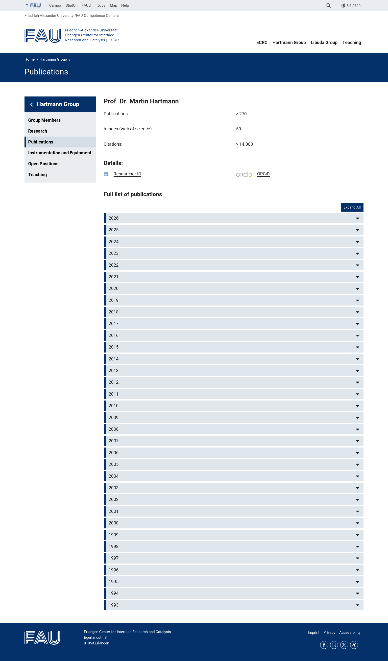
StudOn (71, 5)
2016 (114, 335)
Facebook (324, 645)
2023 (114, 253)
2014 (114, 358)
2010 (114, 405)
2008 (114, 429)
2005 (114, 464)
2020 (114, 288)
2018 (114, 311)
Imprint (313, 632)
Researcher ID (127, 173)
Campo (55, 5)
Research (37, 131)
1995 (114, 581)
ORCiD (263, 173)
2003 (114, 487)
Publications (40, 142)
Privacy (329, 632)
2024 (114, 241)
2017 (114, 323)
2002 (114, 499)
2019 (114, 300)
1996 (114, 569)
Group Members (44, 120)
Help (125, 5)
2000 (114, 522)
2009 (114, 417)
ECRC (261, 42)
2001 (114, 511)
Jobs (101, 5)
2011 (114, 394)
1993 (114, 605)
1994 (114, 593)
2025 (114, 229)
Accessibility (350, 632)
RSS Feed (334, 645)
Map (113, 5)
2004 (114, 476)
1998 (114, 546)
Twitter (344, 645)
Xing (354, 645)
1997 (114, 558)
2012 (114, 382)
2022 (114, 265)
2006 (114, 452)
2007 (114, 440)
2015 (114, 347)
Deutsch (354, 5)
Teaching (351, 42)
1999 (114, 534)
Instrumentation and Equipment (59, 152)
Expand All (352, 207)
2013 (114, 370)
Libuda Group (324, 42)
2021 (114, 276)
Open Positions (43, 163)
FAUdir (87, 5)
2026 (114, 218)
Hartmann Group (289, 42)
